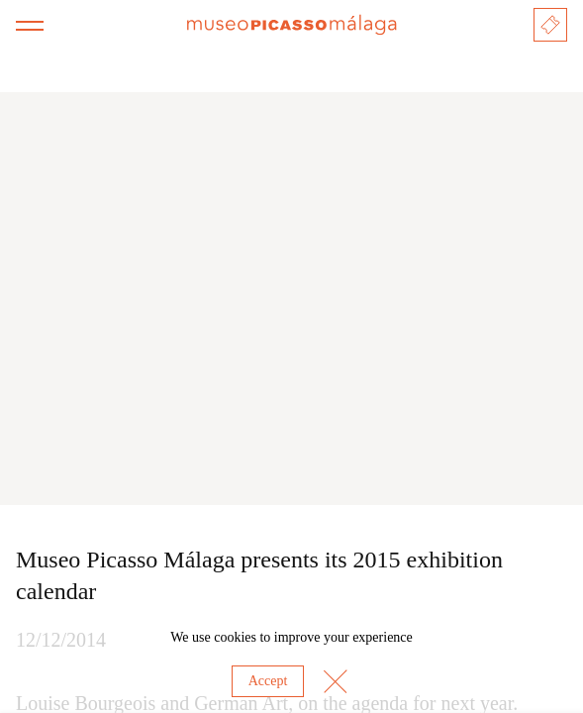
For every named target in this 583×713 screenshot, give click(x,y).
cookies (235, 637)
